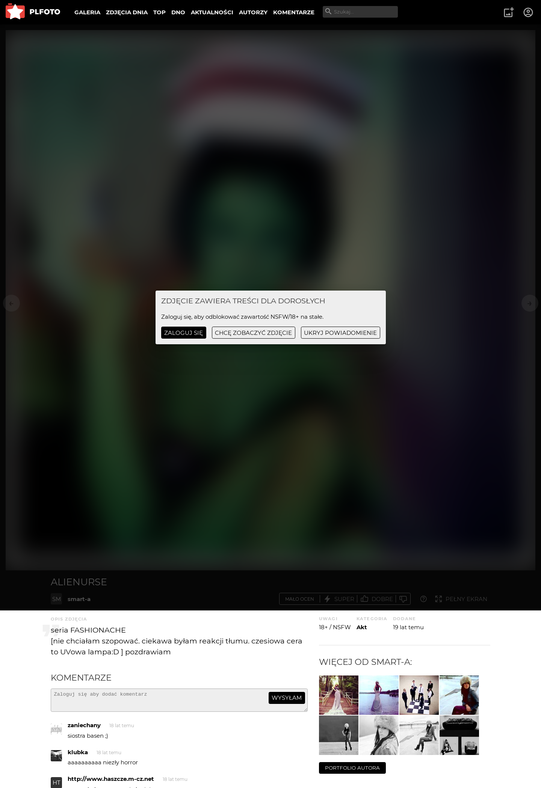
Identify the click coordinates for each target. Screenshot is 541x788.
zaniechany (84, 728)
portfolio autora (352, 768)
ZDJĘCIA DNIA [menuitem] (127, 12)
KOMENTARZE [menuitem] (293, 12)
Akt (362, 627)
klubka (78, 755)
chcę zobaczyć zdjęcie (253, 332)
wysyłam (287, 697)
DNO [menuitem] (178, 12)
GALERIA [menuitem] (87, 12)
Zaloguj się (183, 332)
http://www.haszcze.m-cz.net (111, 782)
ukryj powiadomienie (340, 332)
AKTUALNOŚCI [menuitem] (212, 12)
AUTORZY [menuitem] (253, 12)
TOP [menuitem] (159, 12)
